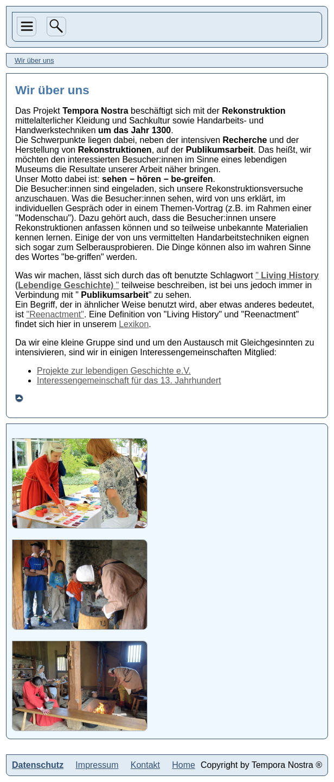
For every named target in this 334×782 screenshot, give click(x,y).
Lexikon (134, 324)
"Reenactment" (55, 314)
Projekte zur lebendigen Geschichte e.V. (114, 370)
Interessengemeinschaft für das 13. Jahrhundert (129, 380)
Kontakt (145, 765)
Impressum (96, 765)
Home (183, 765)
